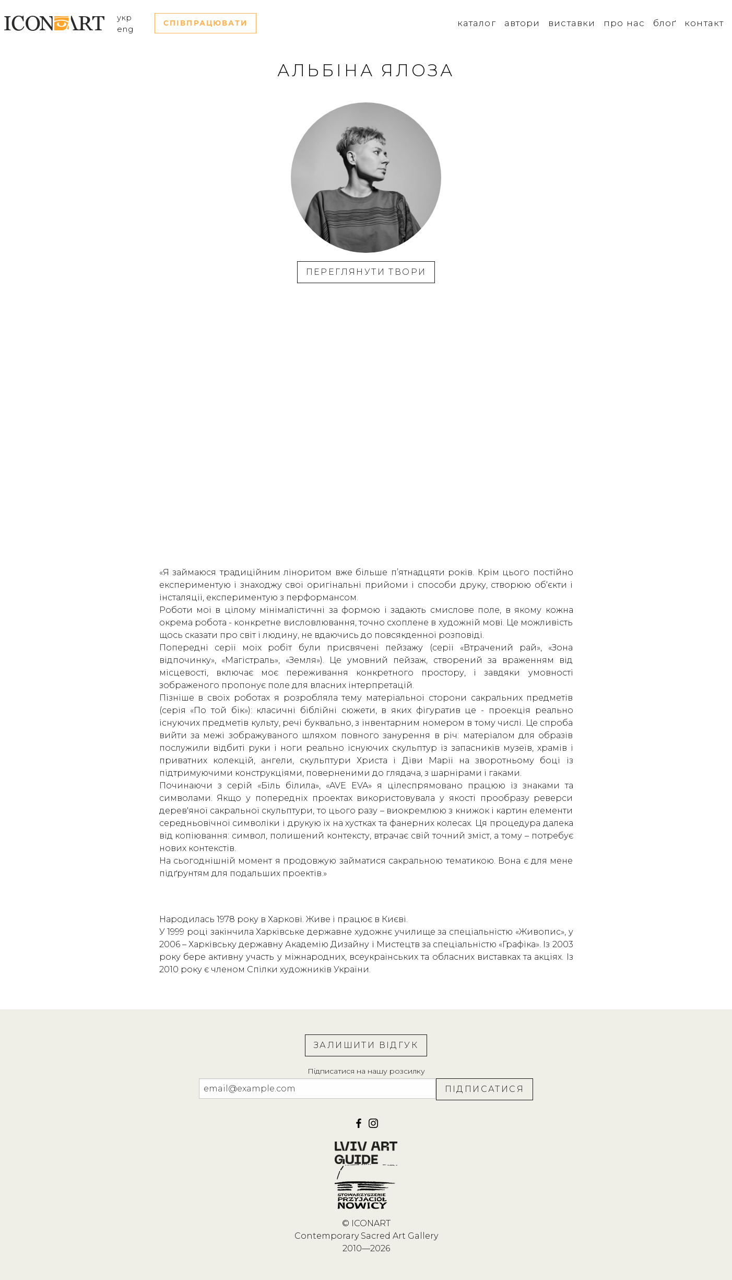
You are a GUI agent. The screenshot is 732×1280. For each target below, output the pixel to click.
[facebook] (359, 1127)
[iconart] (373, 1127)
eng (125, 29)
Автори (522, 23)
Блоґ (664, 23)
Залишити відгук (366, 1045)
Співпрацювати (205, 23)
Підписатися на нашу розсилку (366, 1071)
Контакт (704, 23)
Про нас (624, 23)
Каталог (476, 23)
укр (124, 17)
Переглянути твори (366, 272)
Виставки (571, 23)
